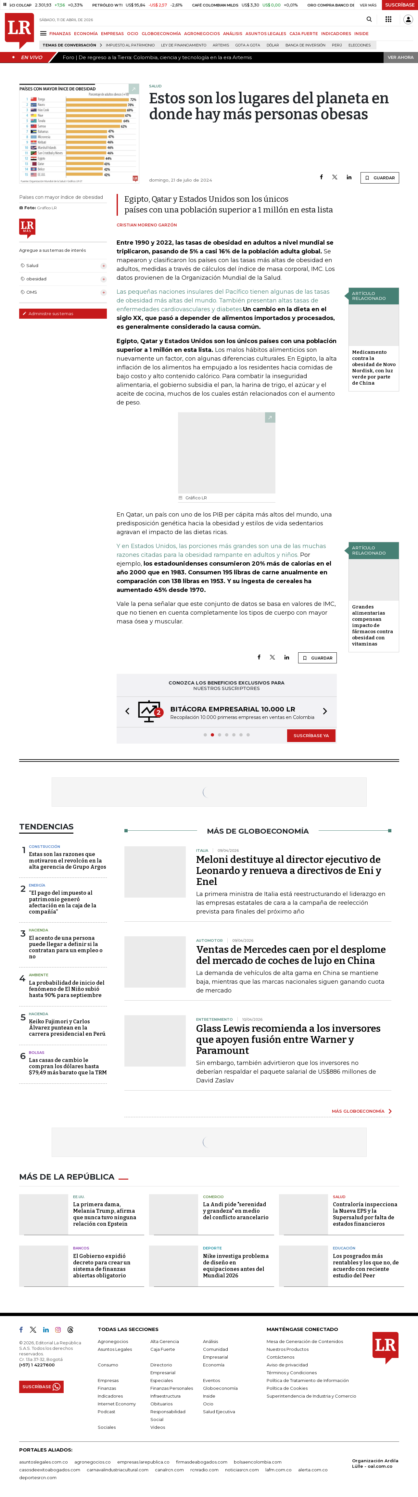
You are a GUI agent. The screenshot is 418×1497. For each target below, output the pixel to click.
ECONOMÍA (86, 33)
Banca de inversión (305, 45)
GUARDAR (380, 177)
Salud (339, 1197)
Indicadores (110, 1396)
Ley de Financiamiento (183, 45)
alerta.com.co (313, 1469)
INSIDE (361, 33)
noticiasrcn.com (242, 1469)
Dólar (273, 45)
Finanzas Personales (171, 1388)
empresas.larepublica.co (143, 1462)
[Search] (369, 19)
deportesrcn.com (38, 1477)
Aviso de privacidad (287, 1364)
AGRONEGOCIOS (202, 33)
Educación (344, 1248)
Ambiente (38, 975)
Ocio (208, 1403)
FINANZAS (60, 33)
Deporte (212, 1248)
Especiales (161, 1380)
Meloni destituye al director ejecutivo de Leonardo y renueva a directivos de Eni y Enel (288, 871)
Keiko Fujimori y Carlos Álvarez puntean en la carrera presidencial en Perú (67, 1027)
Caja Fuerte (162, 1349)
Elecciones (359, 45)
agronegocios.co (92, 1462)
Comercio (213, 1197)
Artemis (221, 45)
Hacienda (38, 930)
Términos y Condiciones (292, 1372)
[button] (125, 712)
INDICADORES (336, 33)
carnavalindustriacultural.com (117, 1469)
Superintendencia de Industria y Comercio (311, 1396)
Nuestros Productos (288, 1349)
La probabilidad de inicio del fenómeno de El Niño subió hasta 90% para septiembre (67, 989)
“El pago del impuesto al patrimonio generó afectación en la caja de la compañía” (62, 902)
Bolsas (36, 1052)
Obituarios (161, 1403)
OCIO (132, 33)
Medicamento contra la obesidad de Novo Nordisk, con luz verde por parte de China (374, 367)
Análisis (210, 1341)
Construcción (44, 846)
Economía (213, 1364)
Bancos (81, 1248)
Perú (337, 45)
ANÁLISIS (232, 33)
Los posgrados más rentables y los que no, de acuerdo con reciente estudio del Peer (366, 1266)
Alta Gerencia (164, 1341)
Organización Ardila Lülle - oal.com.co (375, 1463)
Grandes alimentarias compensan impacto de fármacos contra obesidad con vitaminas (372, 625)
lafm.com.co (278, 1469)
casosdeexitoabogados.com (49, 1469)
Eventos (211, 1380)
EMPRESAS (112, 33)
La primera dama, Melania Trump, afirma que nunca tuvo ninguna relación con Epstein (104, 1214)
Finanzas (107, 1388)
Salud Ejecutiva (219, 1411)
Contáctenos (280, 1357)
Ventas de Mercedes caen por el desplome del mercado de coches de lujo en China (291, 955)
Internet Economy (117, 1403)
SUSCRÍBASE (400, 5)
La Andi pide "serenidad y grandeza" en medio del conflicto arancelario (236, 1211)
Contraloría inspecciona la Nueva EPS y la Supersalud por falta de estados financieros (365, 1214)
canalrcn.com (169, 1469)
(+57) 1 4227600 (37, 1364)
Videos (157, 1427)
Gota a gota (247, 45)
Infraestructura (165, 1396)
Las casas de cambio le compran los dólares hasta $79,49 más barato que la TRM (68, 1066)
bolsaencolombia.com (258, 1462)
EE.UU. (79, 1197)
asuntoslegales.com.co (43, 1462)
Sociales (107, 1427)
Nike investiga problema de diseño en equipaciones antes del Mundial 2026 (236, 1266)
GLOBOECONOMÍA (161, 33)
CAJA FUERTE (303, 33)
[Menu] (44, 33)
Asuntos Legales (115, 1349)
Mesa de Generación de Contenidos (305, 1341)
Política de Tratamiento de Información (308, 1380)
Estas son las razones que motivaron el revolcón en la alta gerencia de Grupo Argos (67, 860)
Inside (209, 1396)
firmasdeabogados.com (201, 1462)
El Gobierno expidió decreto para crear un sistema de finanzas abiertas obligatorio (102, 1266)
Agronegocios (113, 1341)
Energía (37, 885)
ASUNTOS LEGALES (266, 33)
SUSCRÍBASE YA (311, 735)
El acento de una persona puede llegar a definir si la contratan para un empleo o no (66, 947)
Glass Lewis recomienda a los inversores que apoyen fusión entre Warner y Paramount (288, 1039)
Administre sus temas (47, 313)
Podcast (106, 1411)
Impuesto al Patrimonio (130, 45)
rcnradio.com (204, 1469)
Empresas (108, 1380)
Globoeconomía (220, 1388)
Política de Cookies (287, 1388)
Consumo (108, 1364)
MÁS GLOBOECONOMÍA (358, 1111)
